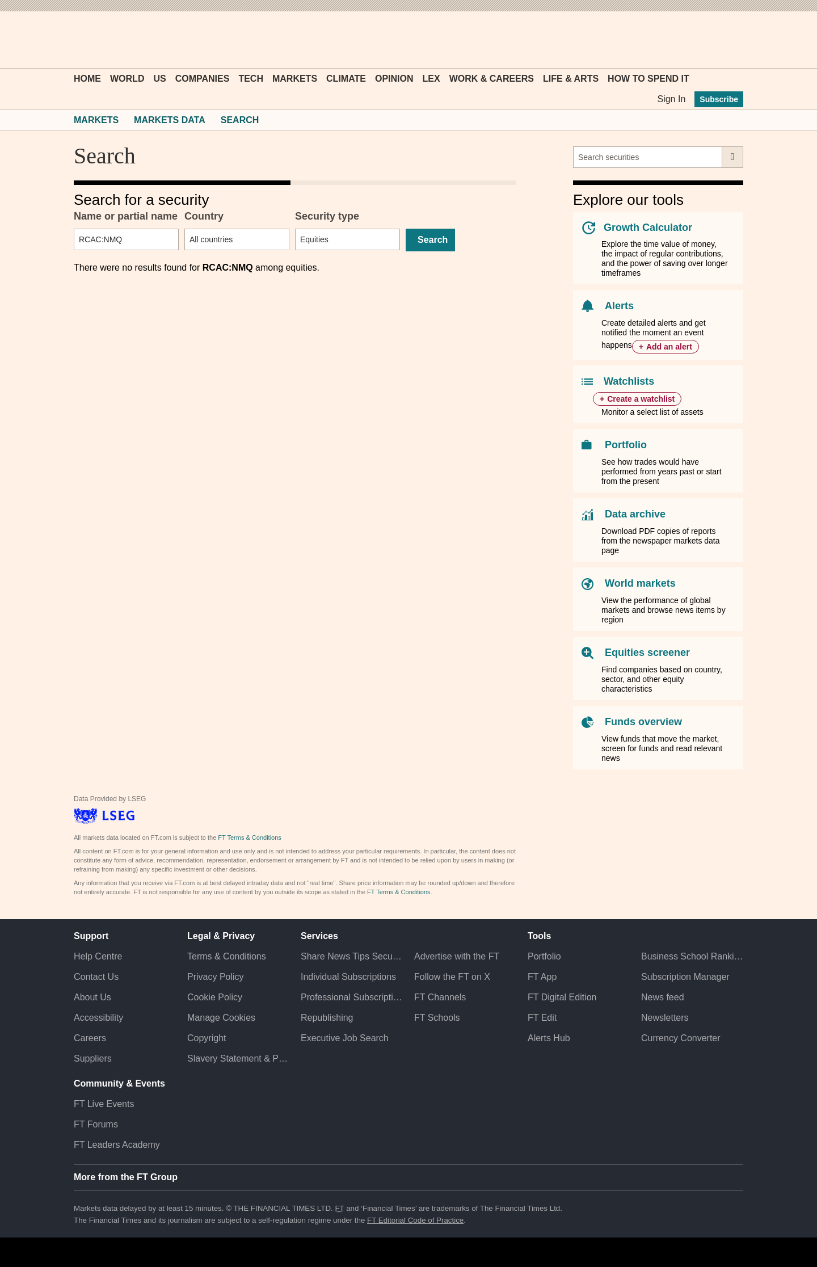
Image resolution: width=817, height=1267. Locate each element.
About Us (92, 997)
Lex (431, 78)
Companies (202, 78)
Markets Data (169, 120)
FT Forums (96, 1124)
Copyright (206, 1038)
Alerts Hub (549, 1038)
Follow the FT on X (452, 977)
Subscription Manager (685, 977)
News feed (662, 997)
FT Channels (440, 997)
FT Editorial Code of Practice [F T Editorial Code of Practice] (415, 1220)
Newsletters (665, 1017)
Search (240, 120)
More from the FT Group (126, 1177)
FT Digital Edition (562, 997)
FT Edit (542, 1017)
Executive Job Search (345, 1038)
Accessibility (98, 1017)
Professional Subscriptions (352, 997)
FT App (542, 977)
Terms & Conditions (226, 956)
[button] (79, 39)
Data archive (635, 514)
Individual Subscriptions (348, 977)
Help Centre (98, 956)
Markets (294, 78)
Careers (90, 1038)
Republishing (327, 1017)
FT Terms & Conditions (249, 837)
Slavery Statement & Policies (238, 1058)
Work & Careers (491, 78)
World (127, 78)
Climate (346, 78)
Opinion (394, 78)
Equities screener (647, 652)
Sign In (671, 99)
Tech (250, 78)
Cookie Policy (214, 997)
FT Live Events (104, 1104)
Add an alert (669, 346)
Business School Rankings (692, 956)
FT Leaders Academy (117, 1145)
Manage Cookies (221, 1017)
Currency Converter (681, 1038)
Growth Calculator (648, 227)
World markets (640, 583)
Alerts (619, 306)
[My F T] (728, 39)
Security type (327, 216)
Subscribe (719, 99)
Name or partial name (126, 216)
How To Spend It (648, 78)
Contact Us (96, 977)
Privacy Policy (215, 977)
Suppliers (93, 1058)
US (159, 78)
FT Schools (437, 1017)
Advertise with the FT (456, 956)
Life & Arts (571, 78)
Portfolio (626, 445)
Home (87, 78)
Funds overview (643, 721)
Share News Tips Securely (352, 956)
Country (204, 216)
